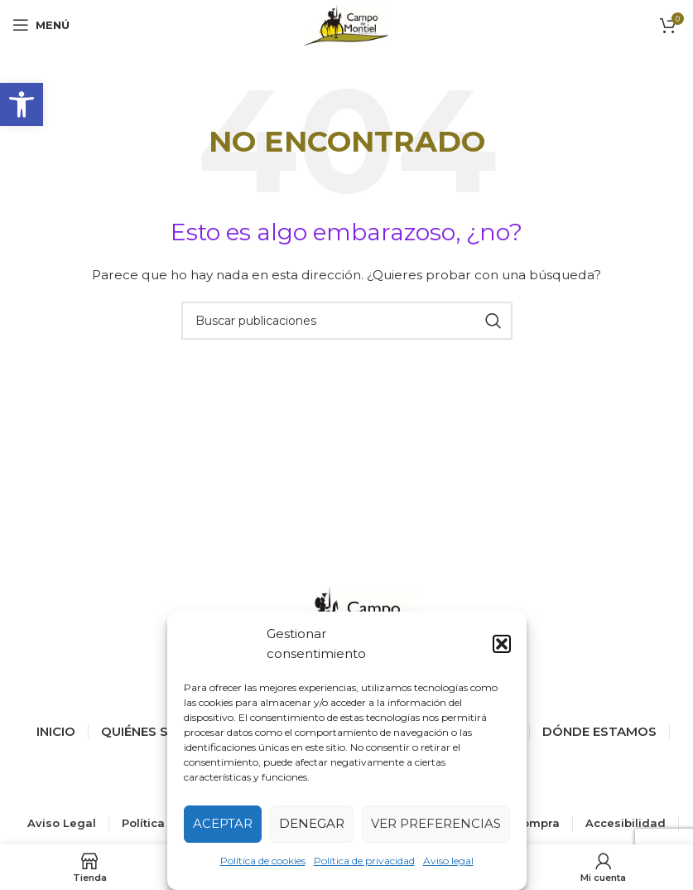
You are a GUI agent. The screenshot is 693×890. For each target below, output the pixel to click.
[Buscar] (347, 321)
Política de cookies (263, 860)
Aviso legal (448, 860)
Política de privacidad (364, 860)
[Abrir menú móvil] (41, 24)
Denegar (311, 823)
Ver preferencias (436, 823)
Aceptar (223, 823)
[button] (21, 104)
